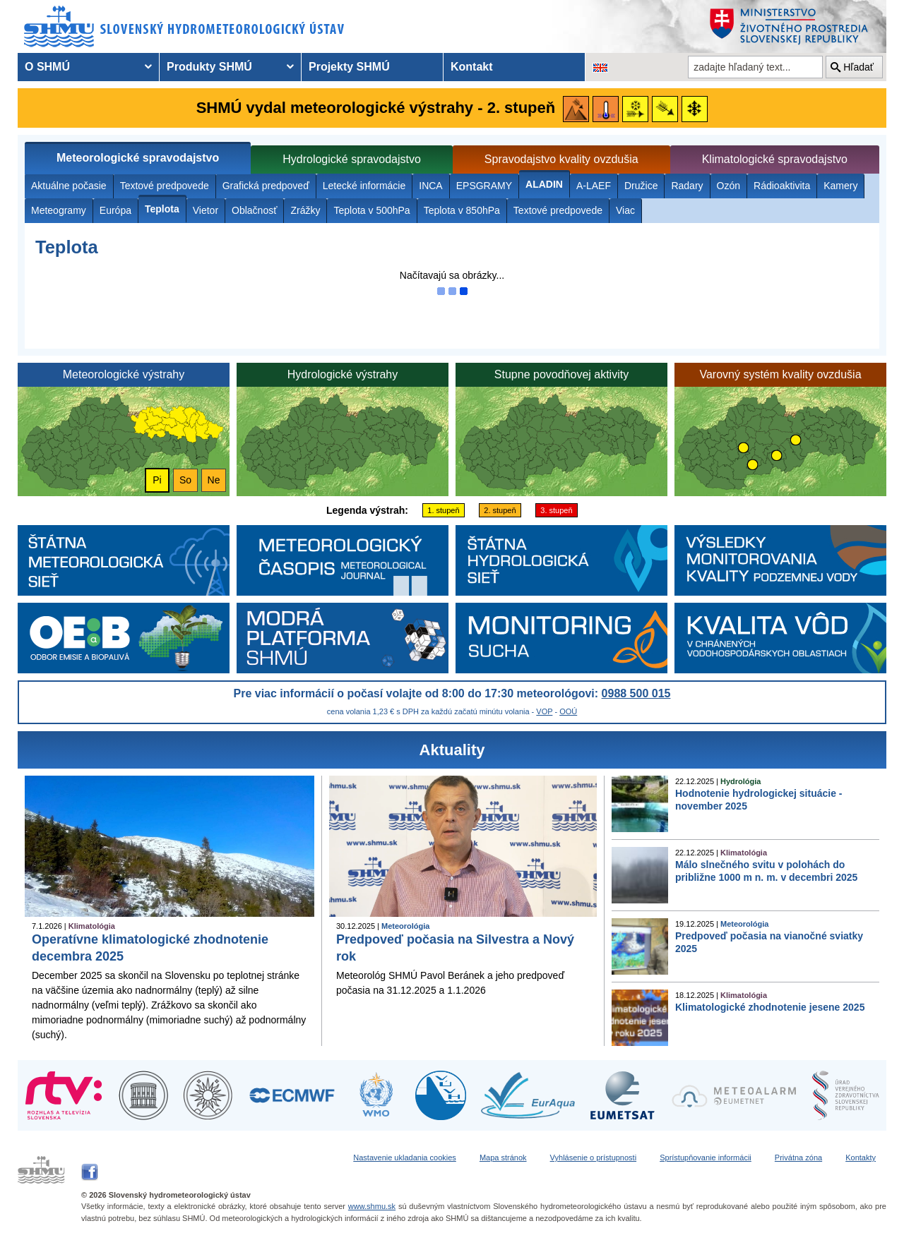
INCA (430, 185)
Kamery (840, 185)
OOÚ (568, 711)
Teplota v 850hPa (462, 210)
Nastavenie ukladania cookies (404, 1157)
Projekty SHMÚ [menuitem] (349, 67)
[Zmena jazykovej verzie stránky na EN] (600, 67)
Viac (625, 210)
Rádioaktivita (782, 185)
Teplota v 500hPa (371, 210)
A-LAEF (593, 185)
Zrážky (305, 210)
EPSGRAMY (484, 185)
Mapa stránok (503, 1157)
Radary (687, 185)
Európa (115, 210)
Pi (157, 480)
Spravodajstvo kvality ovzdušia (561, 159)
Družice (641, 185)
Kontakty (860, 1157)
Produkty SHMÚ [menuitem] (209, 67)
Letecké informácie (364, 185)
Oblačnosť (254, 210)
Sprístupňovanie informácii (705, 1157)
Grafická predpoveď (265, 185)
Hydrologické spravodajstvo (351, 159)
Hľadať (858, 67)
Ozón (728, 185)
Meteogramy (58, 210)
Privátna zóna (798, 1157)
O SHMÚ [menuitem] (47, 67)
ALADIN (544, 184)
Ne (214, 480)
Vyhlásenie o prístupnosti (593, 1157)
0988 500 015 (636, 693)
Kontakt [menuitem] (472, 67)
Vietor (205, 210)
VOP (544, 711)
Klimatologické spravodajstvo (775, 159)
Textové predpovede (164, 185)
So (185, 480)
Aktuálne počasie (69, 185)
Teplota (162, 209)
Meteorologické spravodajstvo (137, 158)
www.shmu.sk (372, 1206)
